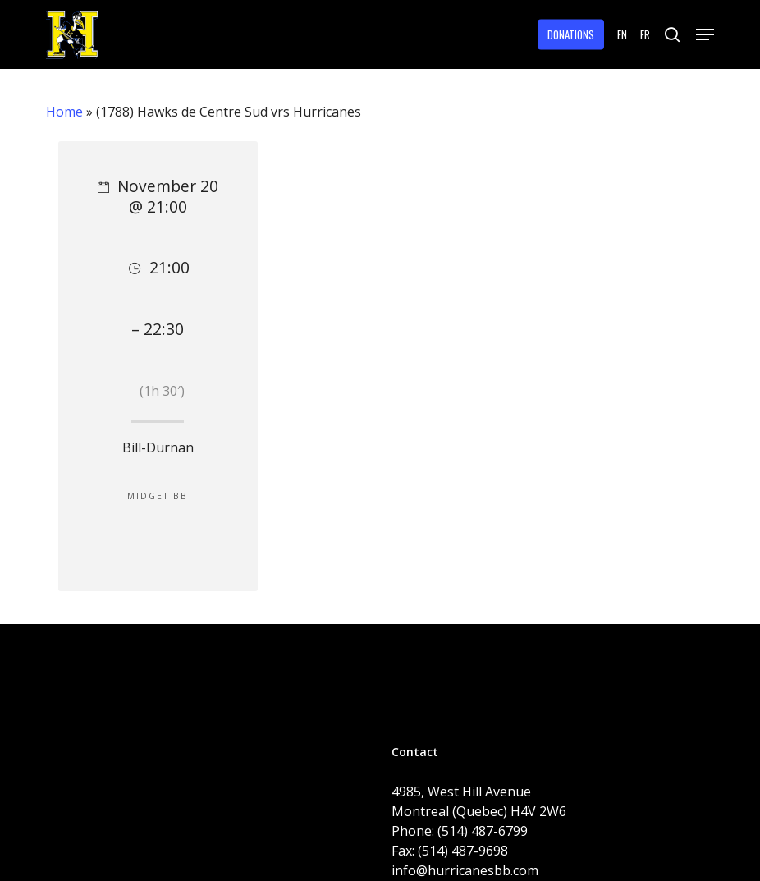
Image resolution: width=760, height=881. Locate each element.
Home (64, 112)
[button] (705, 34)
